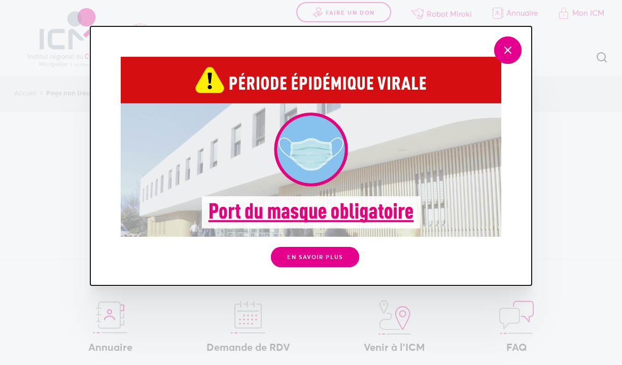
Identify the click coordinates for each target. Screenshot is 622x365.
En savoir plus (315, 257)
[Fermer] (508, 50)
